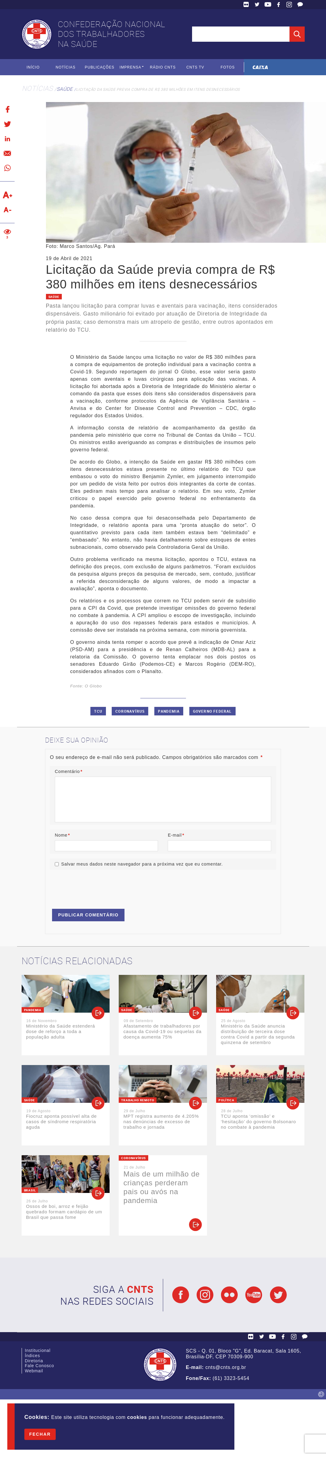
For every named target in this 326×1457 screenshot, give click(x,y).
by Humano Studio (321, 1394)
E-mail (176, 835)
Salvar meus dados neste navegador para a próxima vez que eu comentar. (142, 863)
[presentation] (96, 886)
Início (33, 67)
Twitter (257, 4)
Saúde (65, 89)
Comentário (68, 771)
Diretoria (34, 1362)
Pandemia (169, 711)
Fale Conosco (300, 4)
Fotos (228, 67)
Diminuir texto (7, 209)
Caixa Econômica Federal (260, 67)
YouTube (267, 4)
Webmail (34, 1374)
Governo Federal (212, 711)
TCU (98, 711)
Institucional (38, 1351)
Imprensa (130, 67)
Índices (32, 1356)
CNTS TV (195, 67)
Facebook (278, 4)
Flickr (246, 4)
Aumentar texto (7, 195)
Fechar (40, 1434)
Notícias (65, 67)
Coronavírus (130, 711)
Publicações (99, 67)
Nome (62, 835)
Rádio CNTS (163, 67)
